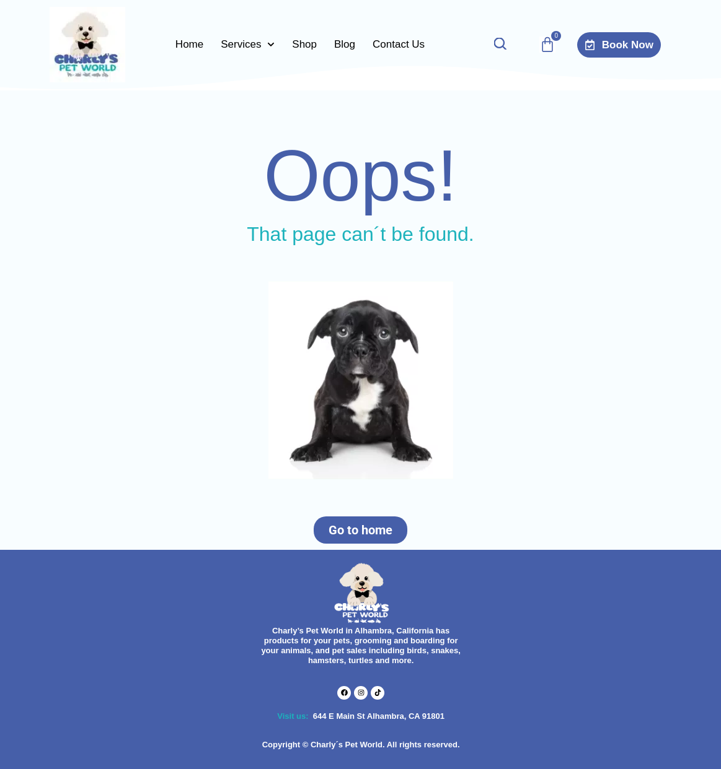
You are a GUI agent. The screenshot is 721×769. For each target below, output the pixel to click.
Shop (304, 44)
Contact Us (399, 44)
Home (189, 44)
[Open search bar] (499, 45)
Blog (344, 44)
